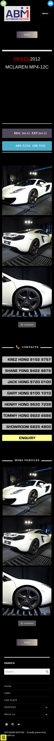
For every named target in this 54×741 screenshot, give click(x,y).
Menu (45, 13)
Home (7, 686)
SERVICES (10, 707)
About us (9, 714)
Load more (27, 325)
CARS (7, 693)
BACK (27, 34)
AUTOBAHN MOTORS (14, 732)
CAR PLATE (10, 700)
